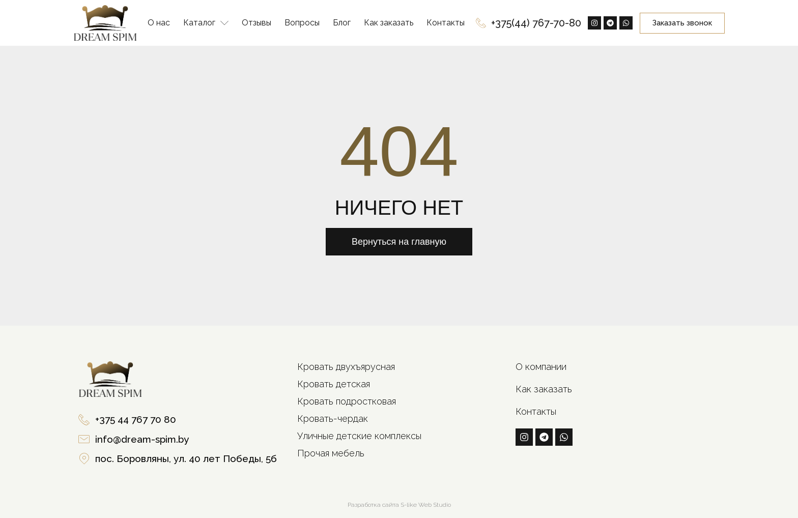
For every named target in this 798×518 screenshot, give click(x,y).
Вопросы (302, 22)
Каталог (206, 23)
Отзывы (256, 22)
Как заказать (388, 22)
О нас (159, 22)
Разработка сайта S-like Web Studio (399, 504)
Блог (342, 22)
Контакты (445, 22)
